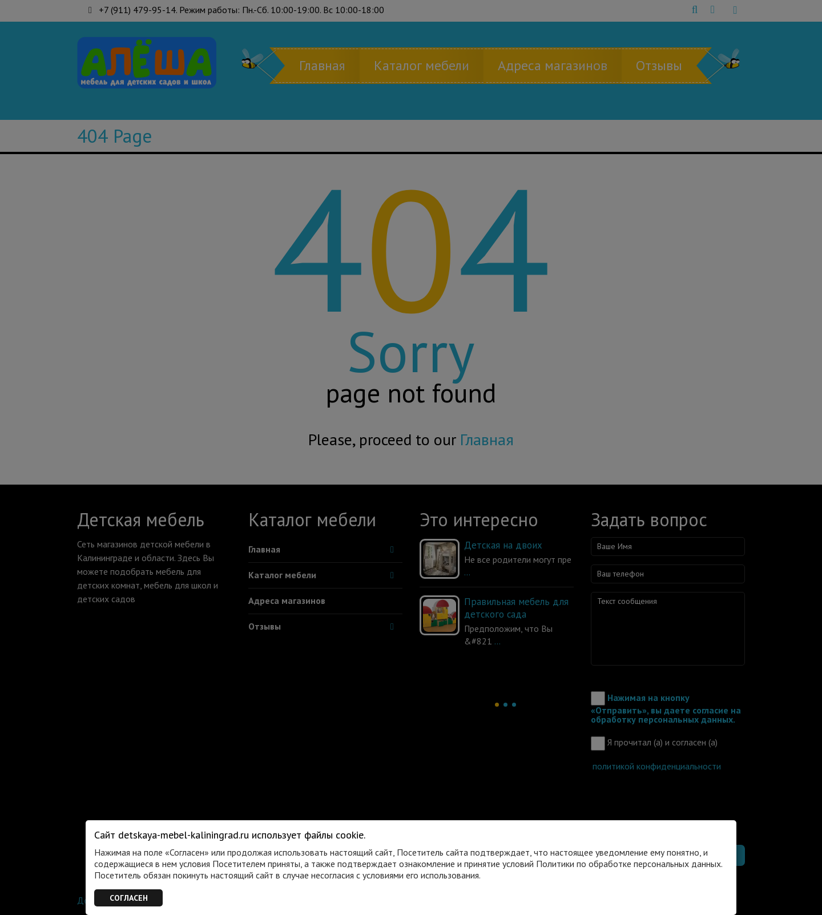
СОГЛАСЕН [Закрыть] (129, 898)
